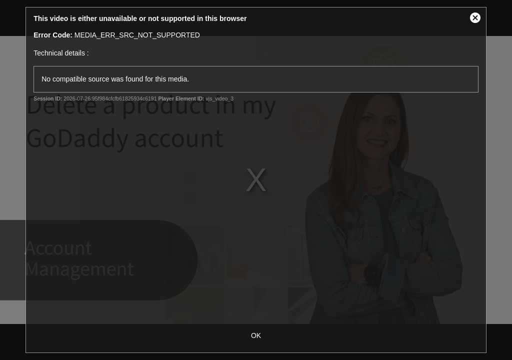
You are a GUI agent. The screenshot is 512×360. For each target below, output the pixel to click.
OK (256, 336)
